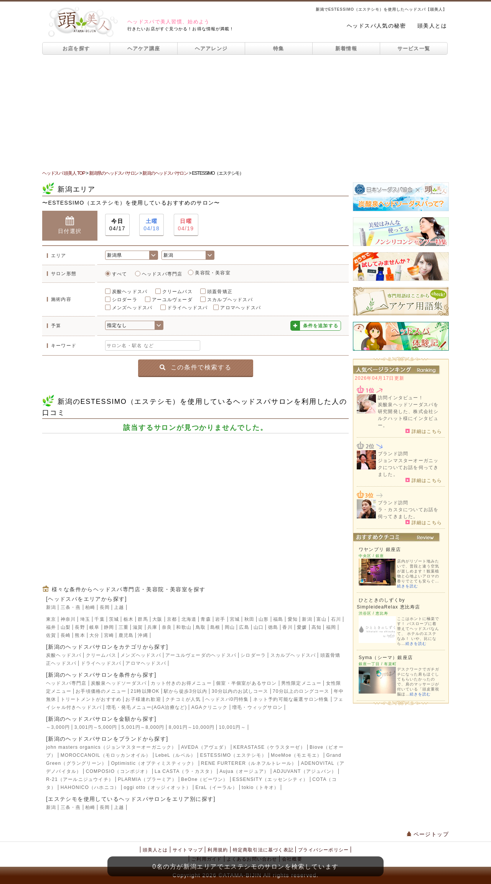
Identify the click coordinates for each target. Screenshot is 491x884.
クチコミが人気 (183, 699)
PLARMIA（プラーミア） (147, 779)
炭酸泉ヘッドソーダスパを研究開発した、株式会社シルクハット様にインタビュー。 (408, 415)
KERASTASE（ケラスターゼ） (269, 747)
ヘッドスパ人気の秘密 (376, 26)
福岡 (331, 627)
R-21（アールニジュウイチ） (80, 779)
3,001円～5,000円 (95, 727)
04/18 (151, 224)
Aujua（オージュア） (244, 771)
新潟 (51, 607)
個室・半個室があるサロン (246, 683)
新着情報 (346, 48)
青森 (206, 619)
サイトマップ (188, 850)
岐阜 (94, 627)
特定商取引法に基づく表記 (263, 850)
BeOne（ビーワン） (204, 779)
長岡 (105, 607)
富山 (321, 619)
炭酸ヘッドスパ (129, 291)
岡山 (230, 627)
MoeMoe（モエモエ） (296, 755)
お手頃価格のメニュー (101, 691)
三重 (124, 627)
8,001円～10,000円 (192, 727)
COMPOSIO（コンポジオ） (118, 771)
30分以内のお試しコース (240, 691)
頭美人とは (432, 26)
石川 (336, 619)
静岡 (109, 627)
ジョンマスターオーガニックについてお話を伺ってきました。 (408, 467)
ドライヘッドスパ (187, 307)
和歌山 (183, 627)
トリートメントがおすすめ (91, 699)
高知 (316, 627)
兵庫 (152, 627)
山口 (259, 627)
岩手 (220, 619)
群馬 (143, 619)
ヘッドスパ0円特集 (227, 699)
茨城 (114, 619)
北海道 (189, 619)
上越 (119, 607)
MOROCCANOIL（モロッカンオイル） (106, 755)
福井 (51, 627)
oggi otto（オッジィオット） (157, 787)
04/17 (117, 224)
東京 (51, 619)
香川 (287, 627)
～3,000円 (58, 727)
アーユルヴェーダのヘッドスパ (200, 655)
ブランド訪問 (393, 453)
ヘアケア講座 (143, 48)
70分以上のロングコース (301, 691)
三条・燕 (71, 607)
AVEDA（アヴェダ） (205, 747)
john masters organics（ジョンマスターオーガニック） (111, 747)
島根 (215, 627)
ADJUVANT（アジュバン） (305, 771)
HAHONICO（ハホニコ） (90, 787)
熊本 (80, 635)
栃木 (128, 619)
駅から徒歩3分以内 (185, 691)
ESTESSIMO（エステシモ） (233, 755)
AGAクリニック (209, 707)
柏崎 (90, 607)
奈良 (167, 627)
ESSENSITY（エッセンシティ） (270, 779)
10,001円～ (232, 727)
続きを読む (407, 586)
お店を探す (76, 48)
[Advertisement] (245, 112)
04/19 (186, 224)
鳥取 (201, 627)
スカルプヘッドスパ (230, 299)
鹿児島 (126, 635)
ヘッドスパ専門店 (162, 274)
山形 (264, 619)
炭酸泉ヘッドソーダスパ (119, 683)
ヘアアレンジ (211, 48)
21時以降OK (145, 691)
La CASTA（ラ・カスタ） (185, 771)
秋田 (249, 619)
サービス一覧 (413, 48)
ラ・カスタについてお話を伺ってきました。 (408, 513)
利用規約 (218, 850)
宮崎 (109, 635)
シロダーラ (124, 299)
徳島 (273, 627)
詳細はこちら (423, 431)
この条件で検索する (195, 367)
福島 (278, 619)
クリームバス (177, 291)
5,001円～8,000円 (143, 727)
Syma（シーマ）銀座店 (386, 657)
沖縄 (143, 635)
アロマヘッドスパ (240, 307)
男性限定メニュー (301, 683)
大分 (94, 635)
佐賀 (51, 635)
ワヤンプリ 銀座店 (380, 549)
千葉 (99, 619)
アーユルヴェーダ (172, 299)
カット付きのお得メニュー (181, 683)
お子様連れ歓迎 (143, 699)
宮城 (235, 619)
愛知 (293, 619)
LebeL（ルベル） (175, 755)
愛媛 (302, 627)
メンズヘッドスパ (132, 307)
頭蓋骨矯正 (219, 291)
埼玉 (85, 619)
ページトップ (428, 834)
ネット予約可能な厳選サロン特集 (291, 699)
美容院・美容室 (212, 273)
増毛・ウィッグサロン (257, 707)
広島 (244, 627)
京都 (172, 619)
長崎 (66, 635)
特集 (278, 48)
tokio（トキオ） (260, 787)
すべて (119, 274)
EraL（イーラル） (216, 787)
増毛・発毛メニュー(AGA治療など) (146, 707)
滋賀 (138, 627)
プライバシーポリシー (323, 850)
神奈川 (68, 619)
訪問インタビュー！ (400, 397)
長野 (80, 627)
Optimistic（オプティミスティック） (153, 763)
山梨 (66, 627)
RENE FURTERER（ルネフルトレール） (249, 763)
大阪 (157, 619)
